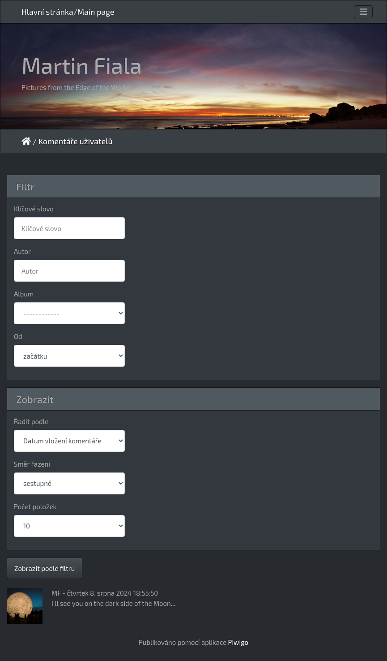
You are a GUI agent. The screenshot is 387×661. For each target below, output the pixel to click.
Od (18, 336)
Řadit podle (31, 421)
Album (24, 294)
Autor (22, 251)
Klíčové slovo (34, 209)
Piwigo (238, 642)
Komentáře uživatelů (75, 141)
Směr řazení (32, 464)
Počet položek (35, 506)
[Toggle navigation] (363, 11)
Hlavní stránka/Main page (67, 12)
